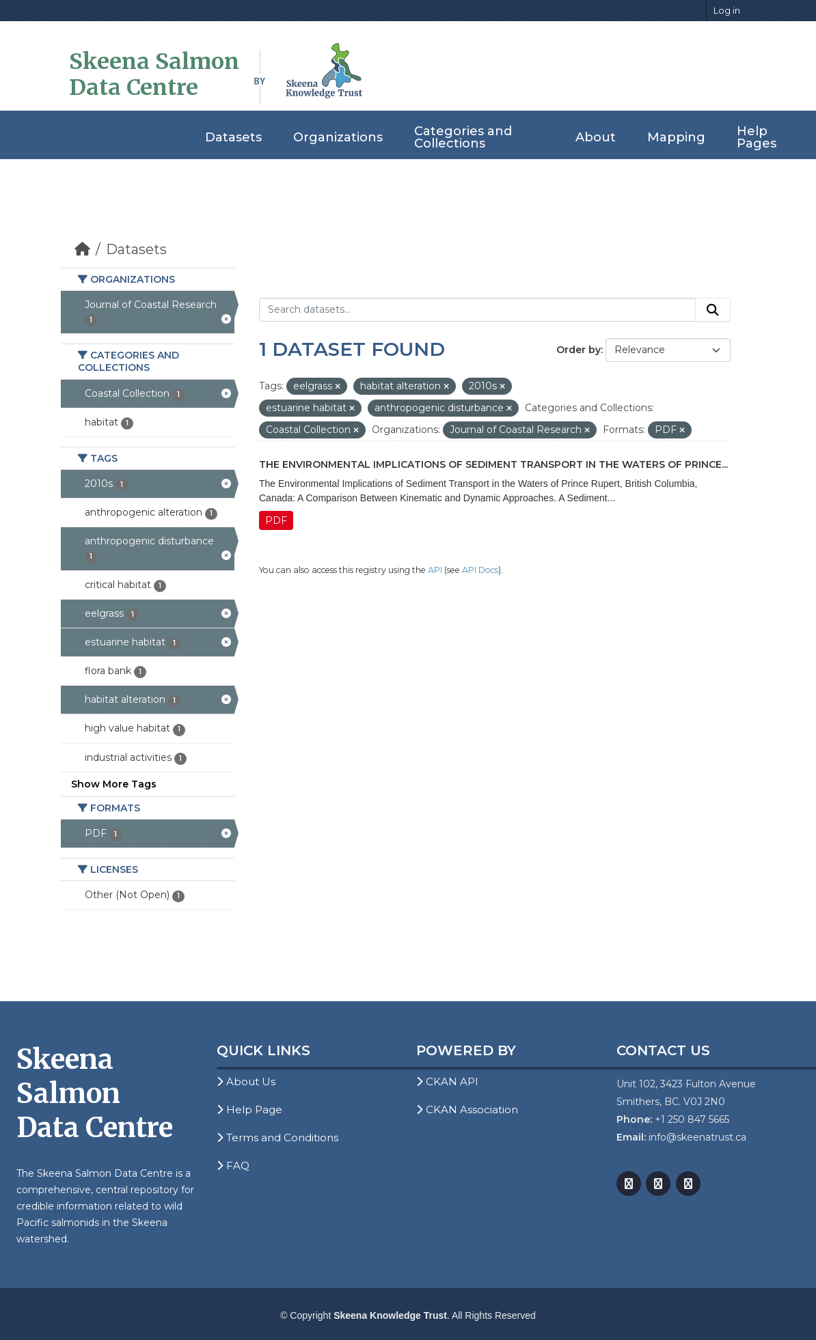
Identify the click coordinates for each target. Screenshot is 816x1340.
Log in (726, 10)
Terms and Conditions (277, 1137)
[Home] (82, 249)
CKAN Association (467, 1109)
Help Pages (756, 137)
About (595, 137)
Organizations (338, 137)
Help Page (249, 1109)
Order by (578, 350)
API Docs (480, 570)
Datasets (233, 137)
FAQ (233, 1165)
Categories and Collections (463, 137)
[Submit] (713, 310)
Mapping (676, 137)
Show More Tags (114, 784)
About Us (246, 1081)
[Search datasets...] (477, 310)
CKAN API (447, 1081)
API (435, 570)
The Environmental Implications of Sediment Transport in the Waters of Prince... (493, 464)
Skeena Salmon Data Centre (154, 74)
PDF (276, 520)
